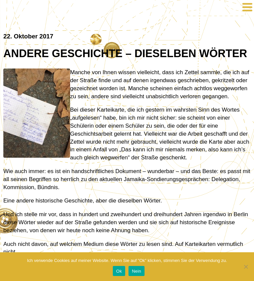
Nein (136, 271)
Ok (119, 271)
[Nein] (245, 266)
